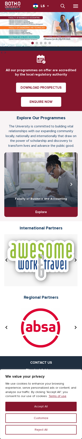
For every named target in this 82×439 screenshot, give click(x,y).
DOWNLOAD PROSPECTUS (41, 88)
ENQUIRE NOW (41, 102)
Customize (41, 418)
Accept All (41, 406)
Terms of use (57, 396)
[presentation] (1, 53)
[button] (32, 43)
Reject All (41, 429)
